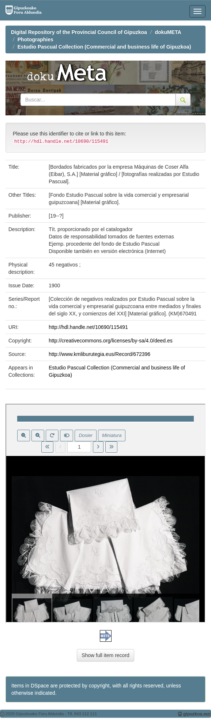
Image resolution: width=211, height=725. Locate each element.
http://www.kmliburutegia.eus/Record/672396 (99, 354)
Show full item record (105, 655)
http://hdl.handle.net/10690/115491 (88, 327)
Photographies (35, 39)
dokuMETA (168, 32)
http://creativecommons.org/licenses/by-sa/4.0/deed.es (111, 341)
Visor (105, 513)
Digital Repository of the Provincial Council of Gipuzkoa (79, 32)
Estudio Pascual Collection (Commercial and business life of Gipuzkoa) (104, 47)
